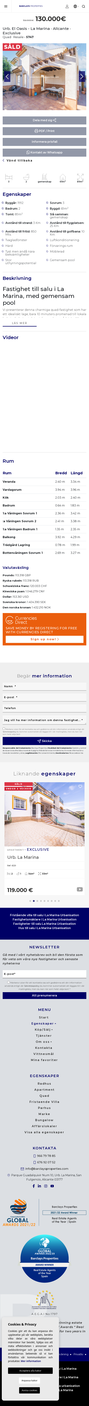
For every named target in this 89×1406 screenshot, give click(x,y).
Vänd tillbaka (18, 160)
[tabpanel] (44, 838)
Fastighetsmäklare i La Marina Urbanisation (44, 919)
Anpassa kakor (29, 1380)
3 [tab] (37, 901)
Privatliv (78, 1354)
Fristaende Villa (44, 1102)
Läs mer (20, 323)
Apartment (44, 1089)
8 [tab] (55, 901)
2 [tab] (34, 901)
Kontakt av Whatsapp (44, 152)
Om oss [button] (43, 1042)
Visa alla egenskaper (44, 1132)
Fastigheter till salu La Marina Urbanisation (44, 923)
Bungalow (44, 1120)
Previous (7, 76)
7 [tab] (52, 901)
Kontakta (43, 1048)
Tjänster (44, 1035)
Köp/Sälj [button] (43, 1029)
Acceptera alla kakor (30, 1370)
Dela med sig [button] (44, 120)
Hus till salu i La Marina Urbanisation (44, 928)
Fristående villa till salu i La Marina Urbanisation (44, 915)
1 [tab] (30, 901)
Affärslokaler (44, 1126)
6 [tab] (48, 901)
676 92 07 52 (44, 1162)
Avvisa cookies (29, 1390)
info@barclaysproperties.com (44, 1168)
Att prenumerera (44, 995)
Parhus (44, 1108)
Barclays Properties (31, 6)
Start (44, 1017)
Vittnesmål (43, 1054)
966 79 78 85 (45, 1156)
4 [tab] (41, 901)
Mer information (31, 1361)
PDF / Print (44, 131)
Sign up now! (45, 639)
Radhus (44, 1083)
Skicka (44, 741)
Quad (44, 1096)
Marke (44, 1114)
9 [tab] (59, 901)
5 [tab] (44, 901)
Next (81, 76)
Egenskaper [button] (42, 1023)
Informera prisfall (44, 141)
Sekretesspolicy (10, 732)
